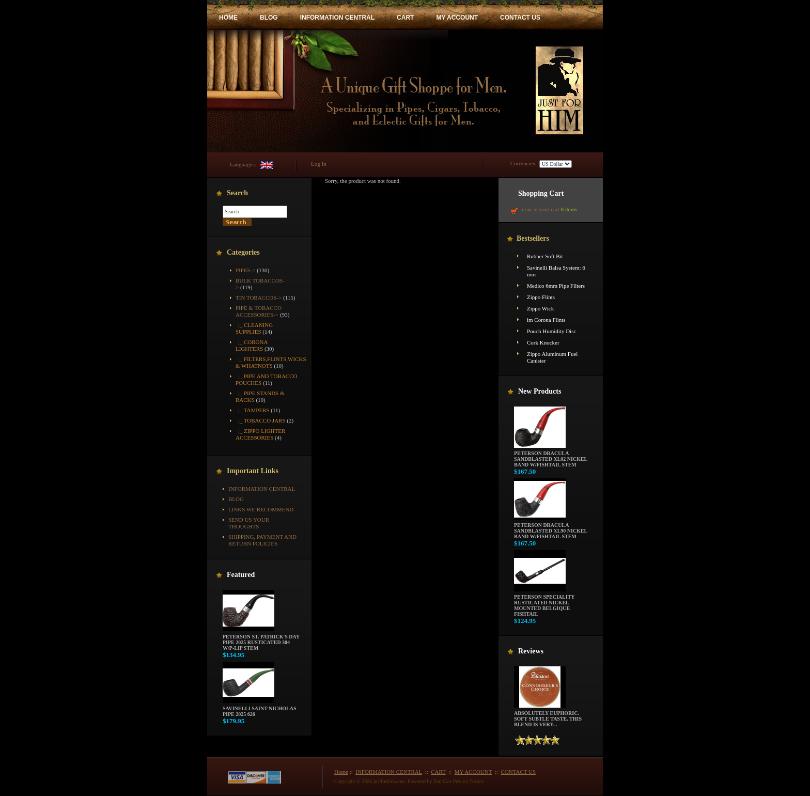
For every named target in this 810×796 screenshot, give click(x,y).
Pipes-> (246, 270)
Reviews (530, 651)
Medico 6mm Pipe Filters (556, 286)
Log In (318, 164)
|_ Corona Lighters (252, 345)
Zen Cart (442, 781)
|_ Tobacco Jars (261, 420)
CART (405, 17)
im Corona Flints (546, 320)
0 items (568, 209)
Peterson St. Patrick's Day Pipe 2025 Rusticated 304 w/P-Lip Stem (261, 640)
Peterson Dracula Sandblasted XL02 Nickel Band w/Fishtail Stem (550, 456)
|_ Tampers (253, 410)
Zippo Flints (541, 297)
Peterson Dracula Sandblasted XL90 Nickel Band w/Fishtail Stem (550, 528)
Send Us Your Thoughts (248, 523)
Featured (241, 575)
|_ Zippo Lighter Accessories (260, 434)
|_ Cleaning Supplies (254, 328)
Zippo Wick (540, 308)
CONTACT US (520, 17)
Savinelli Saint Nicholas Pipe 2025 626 (259, 709)
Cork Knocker (543, 342)
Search (237, 193)
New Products (539, 391)
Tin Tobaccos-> (259, 297)
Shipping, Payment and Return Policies (262, 540)
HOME (228, 17)
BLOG (269, 17)
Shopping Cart (541, 193)
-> (259, 311)
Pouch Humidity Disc (551, 331)
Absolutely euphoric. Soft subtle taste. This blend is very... (548, 716)
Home (341, 772)
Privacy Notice (468, 781)
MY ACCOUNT (457, 17)
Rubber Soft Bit (545, 256)
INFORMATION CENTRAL (337, 17)
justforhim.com (389, 781)
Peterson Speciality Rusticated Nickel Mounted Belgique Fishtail (544, 603)
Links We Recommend (260, 509)
